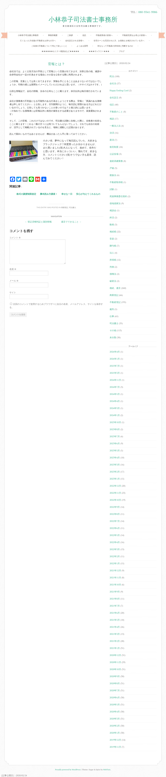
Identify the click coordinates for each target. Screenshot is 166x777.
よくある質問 (82, 46)
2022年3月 (115, 549)
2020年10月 (115, 669)
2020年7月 (115, 690)
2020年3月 (115, 718)
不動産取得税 (116, 182)
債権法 (113, 273)
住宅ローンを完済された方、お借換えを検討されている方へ (119, 40)
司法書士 (72, 208)
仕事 (112, 316)
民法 (112, 76)
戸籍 (112, 168)
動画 (112, 224)
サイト (12, 292)
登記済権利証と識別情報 (38, 221)
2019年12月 (115, 739)
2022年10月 (115, 499)
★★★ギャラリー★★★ (99, 51)
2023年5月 (115, 450)
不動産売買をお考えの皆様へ (134, 35)
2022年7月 (115, 521)
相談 (112, 118)
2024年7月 (115, 386)
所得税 (113, 259)
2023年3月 (115, 464)
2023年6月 (115, 443)
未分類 (113, 337)
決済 (112, 132)
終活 (112, 217)
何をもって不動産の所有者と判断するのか (115, 46)
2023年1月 (115, 478)
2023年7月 (115, 436)
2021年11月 (115, 577)
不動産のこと (116, 111)
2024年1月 (115, 415)
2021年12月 (115, 570)
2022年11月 (115, 492)
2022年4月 (115, 542)
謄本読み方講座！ (48, 193)
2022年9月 (115, 506)
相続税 (113, 231)
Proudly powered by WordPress (68, 769)
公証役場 (114, 153)
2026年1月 (115, 358)
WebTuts (106, 769)
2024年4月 (115, 401)
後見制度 (114, 146)
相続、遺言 (115, 287)
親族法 (113, 175)
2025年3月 (115, 372)
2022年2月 (115, 556)
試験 (112, 189)
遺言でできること (71, 221)
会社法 (113, 83)
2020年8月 (115, 683)
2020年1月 (115, 732)
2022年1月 (115, 563)
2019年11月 (115, 746)
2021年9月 (115, 591)
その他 (113, 330)
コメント (15, 237)
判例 (112, 266)
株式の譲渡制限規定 (26, 193)
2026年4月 (115, 351)
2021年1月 (115, 648)
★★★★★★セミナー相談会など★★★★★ (60, 51)
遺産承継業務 (116, 160)
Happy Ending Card (119, 90)
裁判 (112, 309)
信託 (84, 35)
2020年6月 (115, 697)
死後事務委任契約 (118, 196)
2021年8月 (115, 598)
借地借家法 (115, 203)
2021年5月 (115, 619)
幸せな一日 (66, 193)
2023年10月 (115, 422)
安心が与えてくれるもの (88, 193)
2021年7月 (115, 605)
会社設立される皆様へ (74, 40)
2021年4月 (115, 626)
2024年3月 (115, 408)
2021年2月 (115, 640)
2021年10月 (115, 584)
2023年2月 (115, 471)
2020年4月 (115, 711)
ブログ (121, 51)
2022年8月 (115, 513)
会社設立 (114, 97)
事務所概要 (52, 35)
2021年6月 (115, 612)
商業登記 (64, 208)
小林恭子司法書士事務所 (83, 19)
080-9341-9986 (147, 12)
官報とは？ (56, 64)
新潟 (112, 139)
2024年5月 (115, 393)
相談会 (113, 210)
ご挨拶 (70, 35)
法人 (112, 252)
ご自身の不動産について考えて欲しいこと (49, 46)
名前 (12, 269)
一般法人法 (115, 125)
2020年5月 (115, 704)
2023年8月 (115, 429)
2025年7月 (115, 365)
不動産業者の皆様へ (104, 35)
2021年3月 (115, 633)
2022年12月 (115, 485)
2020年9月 (115, 676)
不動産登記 (115, 302)
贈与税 (113, 245)
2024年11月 (115, 379)
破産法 (113, 280)
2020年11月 (115, 662)
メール (13, 280)
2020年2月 (115, 725)
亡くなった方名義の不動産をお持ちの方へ (38, 40)
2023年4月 (115, 457)
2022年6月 (115, 528)
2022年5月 (115, 535)
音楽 (112, 238)
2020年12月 (115, 655)
